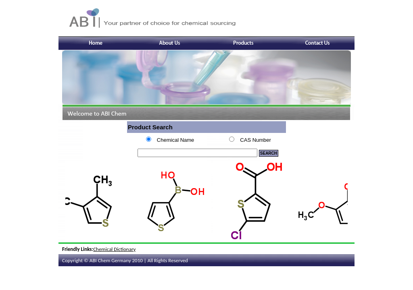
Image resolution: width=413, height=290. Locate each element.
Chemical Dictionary (114, 249)
